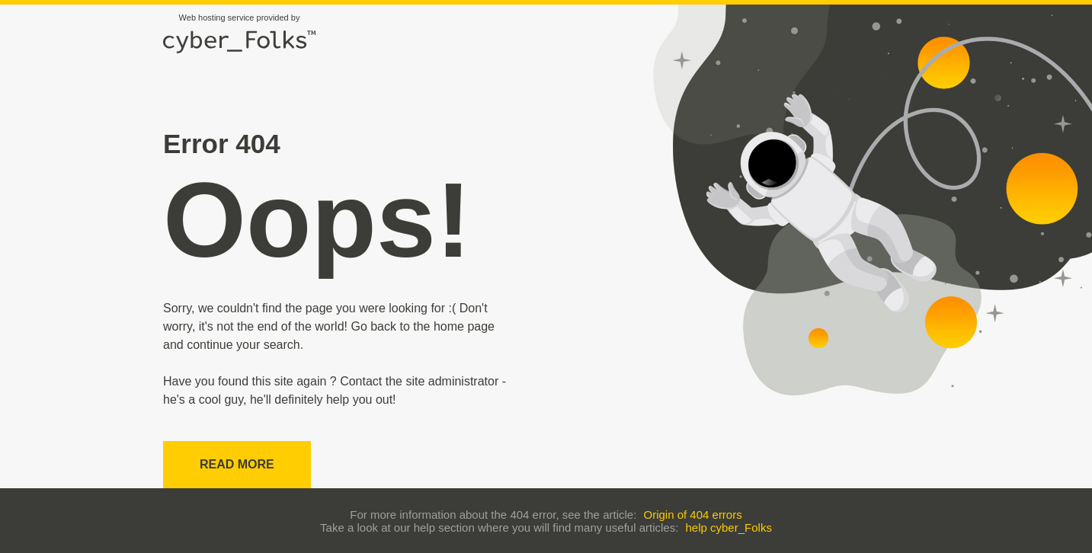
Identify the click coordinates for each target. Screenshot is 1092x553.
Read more (237, 464)
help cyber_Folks (729, 527)
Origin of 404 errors (692, 514)
